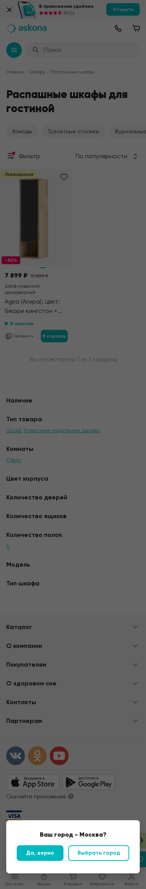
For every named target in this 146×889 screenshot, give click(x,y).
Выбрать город (98, 853)
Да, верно (40, 853)
